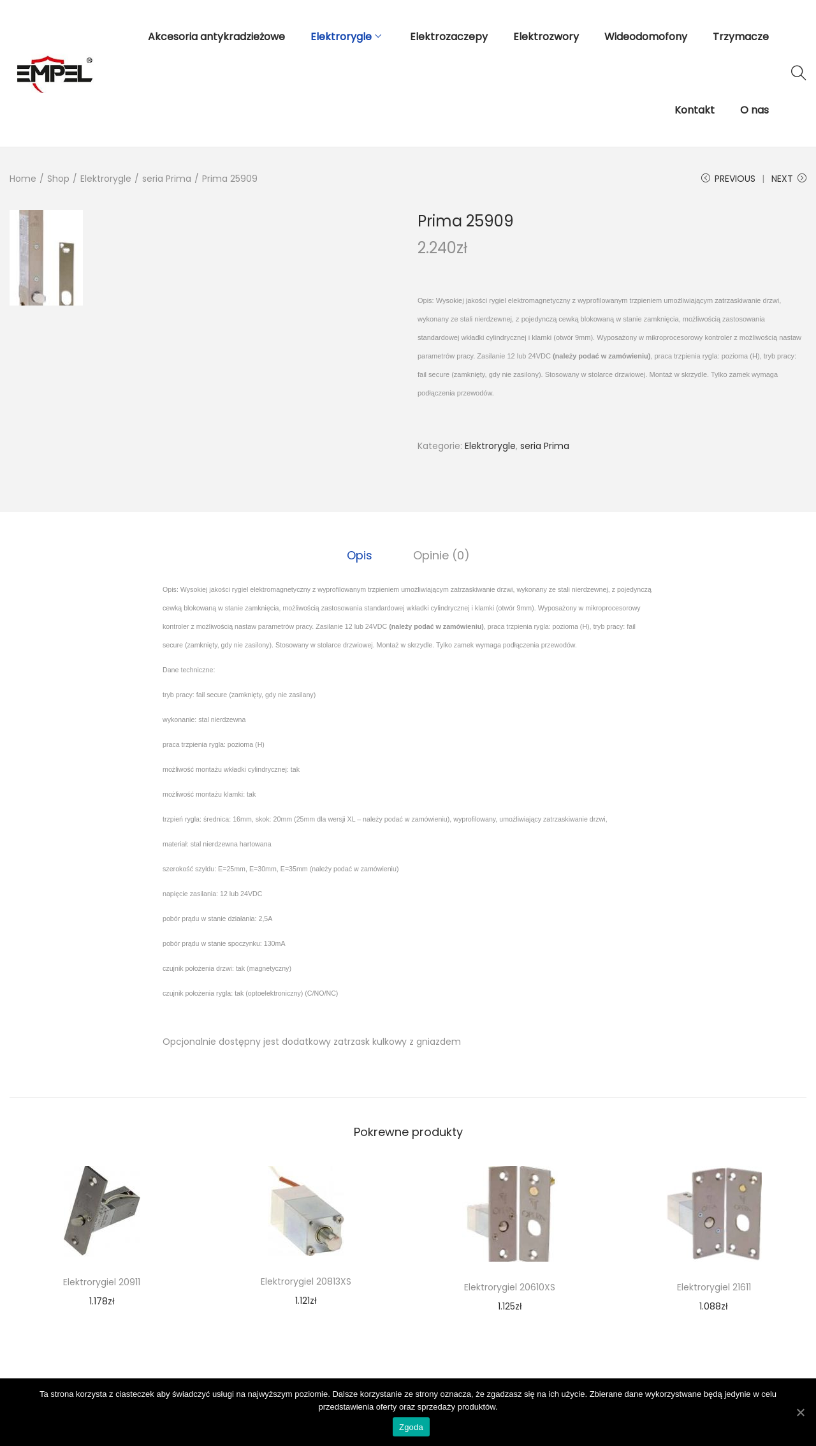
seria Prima (166, 178)
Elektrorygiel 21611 (714, 1287)
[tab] (359, 555)
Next (788, 178)
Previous (728, 178)
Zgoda (411, 1427)
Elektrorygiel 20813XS (306, 1281)
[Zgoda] (800, 1412)
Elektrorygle (105, 178)
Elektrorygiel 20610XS (509, 1287)
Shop (58, 178)
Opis (359, 555)
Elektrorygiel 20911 (101, 1282)
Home (23, 178)
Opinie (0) (441, 555)
